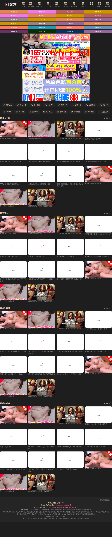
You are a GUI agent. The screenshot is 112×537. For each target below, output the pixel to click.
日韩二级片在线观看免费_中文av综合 (12, 374)
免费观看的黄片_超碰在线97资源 (39, 184)
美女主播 (39, 4)
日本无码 (70, 20)
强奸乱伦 (14, 20)
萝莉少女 (75, 112)
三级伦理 (92, 4)
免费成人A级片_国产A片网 (94, 139)
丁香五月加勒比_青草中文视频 (95, 447)
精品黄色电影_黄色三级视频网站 (96, 424)
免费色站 (70, 16)
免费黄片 (42, 16)
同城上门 (14, 23)
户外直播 (14, 31)
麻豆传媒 (74, 4)
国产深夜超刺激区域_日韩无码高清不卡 (41, 374)
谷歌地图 (52, 518)
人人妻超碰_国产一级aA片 (65, 256)
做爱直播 (70, 31)
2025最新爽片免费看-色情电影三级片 (69, 138)
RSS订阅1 (26, 518)
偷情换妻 (98, 20)
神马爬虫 (59, 518)
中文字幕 (48, 4)
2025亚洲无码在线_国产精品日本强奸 (69, 351)
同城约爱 (14, 27)
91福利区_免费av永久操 (36, 256)
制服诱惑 (83, 4)
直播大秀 (42, 31)
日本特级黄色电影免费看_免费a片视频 (70, 279)
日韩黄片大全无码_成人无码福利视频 (69, 447)
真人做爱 (70, 12)
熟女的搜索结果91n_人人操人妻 (10, 161)
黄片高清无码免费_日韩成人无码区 (68, 161)
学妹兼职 (70, 27)
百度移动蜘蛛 (42, 518)
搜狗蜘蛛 (66, 518)
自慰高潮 (14, 12)
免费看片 (14, 16)
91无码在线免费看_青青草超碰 (67, 469)
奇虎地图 (74, 518)
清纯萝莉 (98, 23)
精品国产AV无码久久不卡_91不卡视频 (12, 469)
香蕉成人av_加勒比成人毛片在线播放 (40, 279)
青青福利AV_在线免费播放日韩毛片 (97, 256)
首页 (23, 4)
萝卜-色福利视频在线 (35, 138)
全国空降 (42, 27)
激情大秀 (42, 12)
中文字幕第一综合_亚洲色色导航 (96, 329)
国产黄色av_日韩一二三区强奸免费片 (69, 374)
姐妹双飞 (98, 12)
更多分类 (104, 112)
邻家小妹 (70, 23)
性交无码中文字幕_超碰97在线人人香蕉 (13, 351)
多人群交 (107, 4)
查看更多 (108, 118)
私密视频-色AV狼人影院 (8, 138)
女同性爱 (89, 112)
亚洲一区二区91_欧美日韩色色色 (11, 256)
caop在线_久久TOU (6, 447)
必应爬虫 (81, 518)
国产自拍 (31, 4)
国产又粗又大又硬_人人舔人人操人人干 (98, 234)
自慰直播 (98, 31)
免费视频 (98, 16)
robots (87, 518)
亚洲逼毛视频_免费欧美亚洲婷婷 (39, 161)
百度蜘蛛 (34, 518)
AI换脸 (99, 4)
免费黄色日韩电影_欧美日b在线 (95, 351)
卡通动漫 (57, 4)
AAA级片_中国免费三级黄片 (9, 184)
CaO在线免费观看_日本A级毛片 (96, 161)
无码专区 (65, 4)
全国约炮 (42, 23)
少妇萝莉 (98, 27)
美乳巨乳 (34, 112)
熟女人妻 (61, 112)
